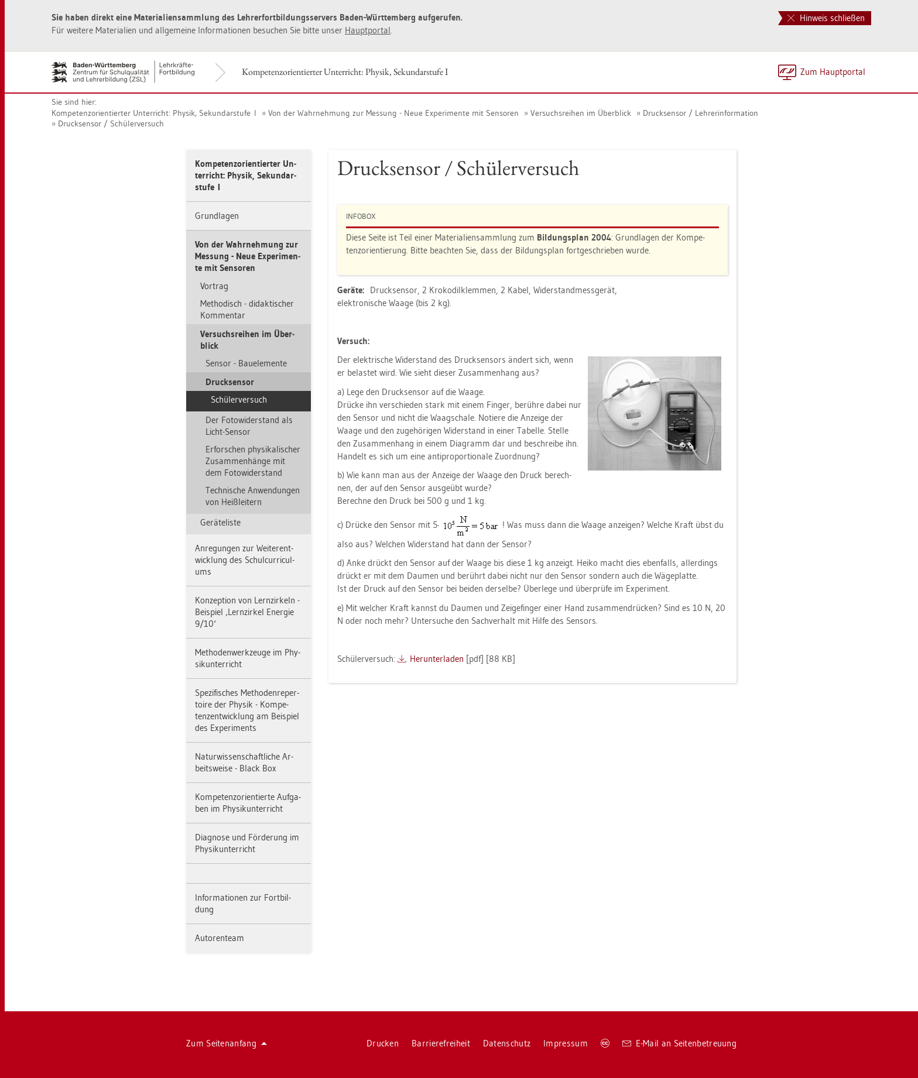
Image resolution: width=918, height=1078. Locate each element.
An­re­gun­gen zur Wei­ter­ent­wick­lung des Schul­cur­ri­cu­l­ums (244, 560)
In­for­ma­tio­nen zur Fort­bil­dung (243, 903)
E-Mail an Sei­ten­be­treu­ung (679, 1043)
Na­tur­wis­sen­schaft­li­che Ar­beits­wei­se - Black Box (244, 762)
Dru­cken (382, 1043)
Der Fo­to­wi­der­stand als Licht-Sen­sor (249, 425)
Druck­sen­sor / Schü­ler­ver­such (111, 123)
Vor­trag (214, 285)
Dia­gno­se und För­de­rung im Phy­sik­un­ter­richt (247, 843)
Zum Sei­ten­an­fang (226, 1043)
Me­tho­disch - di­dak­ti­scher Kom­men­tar (247, 309)
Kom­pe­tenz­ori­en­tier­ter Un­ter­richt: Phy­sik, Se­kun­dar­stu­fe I (345, 72)
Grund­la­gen (217, 215)
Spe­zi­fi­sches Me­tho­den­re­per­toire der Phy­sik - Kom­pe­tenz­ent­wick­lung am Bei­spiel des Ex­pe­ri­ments (247, 710)
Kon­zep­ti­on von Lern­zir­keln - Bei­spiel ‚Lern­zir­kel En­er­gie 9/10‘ (247, 612)
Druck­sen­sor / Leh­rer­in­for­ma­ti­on (700, 113)
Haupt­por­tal (368, 30)
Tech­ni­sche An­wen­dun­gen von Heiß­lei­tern (252, 496)
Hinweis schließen (826, 17)
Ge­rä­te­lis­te (220, 522)
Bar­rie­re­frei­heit (441, 1043)
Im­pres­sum (565, 1043)
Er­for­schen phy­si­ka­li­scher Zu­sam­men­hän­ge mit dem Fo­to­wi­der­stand (252, 461)
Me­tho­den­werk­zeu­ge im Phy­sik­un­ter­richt (247, 658)
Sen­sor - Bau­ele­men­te (246, 363)
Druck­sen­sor (229, 381)
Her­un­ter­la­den (437, 658)
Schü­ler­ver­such (239, 399)
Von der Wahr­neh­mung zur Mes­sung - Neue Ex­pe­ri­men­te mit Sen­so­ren (393, 113)
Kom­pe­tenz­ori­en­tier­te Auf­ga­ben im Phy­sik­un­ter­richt (248, 802)
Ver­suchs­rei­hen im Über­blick (580, 113)
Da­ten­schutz (506, 1043)
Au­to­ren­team (219, 937)
